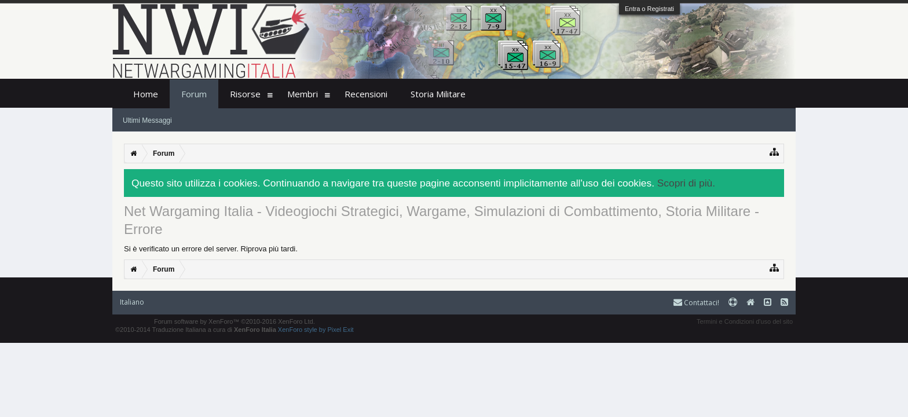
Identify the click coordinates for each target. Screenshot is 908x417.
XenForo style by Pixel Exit (316, 329)
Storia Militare (438, 94)
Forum (194, 94)
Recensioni (366, 94)
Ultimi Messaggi (147, 120)
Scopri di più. (686, 183)
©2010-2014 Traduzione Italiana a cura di (195, 329)
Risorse (245, 94)
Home (145, 94)
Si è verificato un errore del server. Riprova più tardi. (211, 248)
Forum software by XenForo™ (234, 321)
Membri (302, 94)
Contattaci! (696, 303)
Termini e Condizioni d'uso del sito (745, 321)
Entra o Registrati (649, 8)
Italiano (132, 302)
